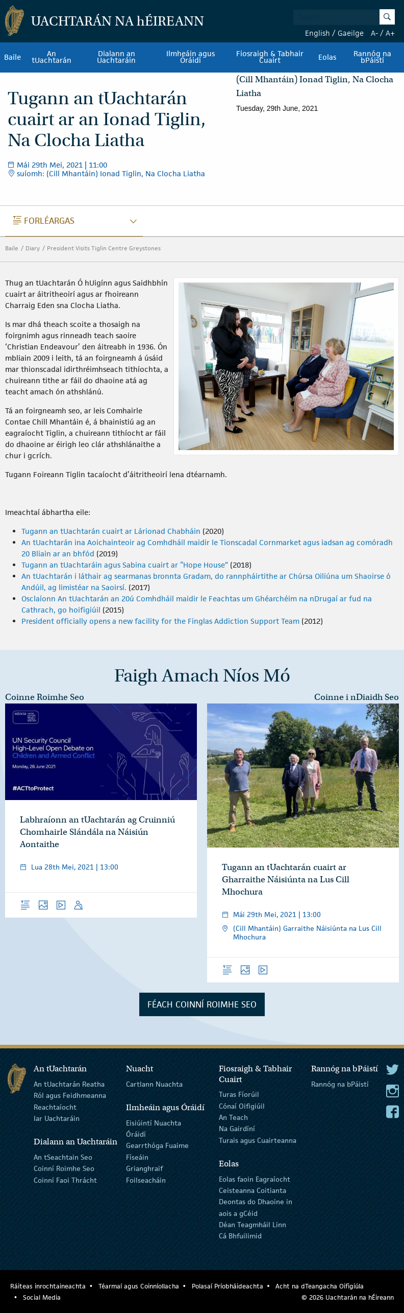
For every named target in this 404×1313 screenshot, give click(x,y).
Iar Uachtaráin (57, 1118)
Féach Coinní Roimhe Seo (202, 1004)
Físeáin (137, 1157)
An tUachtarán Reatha (69, 1084)
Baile (12, 57)
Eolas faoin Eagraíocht (254, 1178)
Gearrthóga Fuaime (157, 1145)
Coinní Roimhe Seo (64, 1168)
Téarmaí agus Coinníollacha (138, 1286)
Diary (33, 248)
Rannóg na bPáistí (372, 57)
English (317, 33)
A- (374, 33)
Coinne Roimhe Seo (44, 697)
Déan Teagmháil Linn (252, 1224)
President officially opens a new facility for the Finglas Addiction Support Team (161, 621)
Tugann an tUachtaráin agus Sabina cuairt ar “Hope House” (125, 565)
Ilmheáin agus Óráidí (190, 57)
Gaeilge (351, 33)
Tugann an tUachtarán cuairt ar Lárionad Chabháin (110, 531)
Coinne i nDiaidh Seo (356, 697)
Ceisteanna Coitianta (252, 1190)
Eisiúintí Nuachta (153, 1122)
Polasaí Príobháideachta (227, 1286)
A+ (390, 33)
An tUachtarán (51, 57)
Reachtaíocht (55, 1106)
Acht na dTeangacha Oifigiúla (319, 1286)
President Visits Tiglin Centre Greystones (104, 248)
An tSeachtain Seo (63, 1157)
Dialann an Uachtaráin (116, 57)
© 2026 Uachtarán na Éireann (347, 1297)
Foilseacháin (146, 1179)
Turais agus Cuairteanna (257, 1140)
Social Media (42, 1297)
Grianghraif (144, 1168)
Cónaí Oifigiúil (242, 1105)
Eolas (327, 57)
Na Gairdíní (237, 1128)
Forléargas (43, 220)
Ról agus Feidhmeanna (70, 1095)
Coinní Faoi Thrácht (65, 1179)
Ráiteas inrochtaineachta (48, 1286)
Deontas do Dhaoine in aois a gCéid (255, 1207)
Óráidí (136, 1134)
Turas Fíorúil (239, 1094)
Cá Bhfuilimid (240, 1235)
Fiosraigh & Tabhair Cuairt (270, 57)
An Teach (233, 1117)
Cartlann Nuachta (154, 1084)
